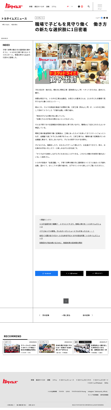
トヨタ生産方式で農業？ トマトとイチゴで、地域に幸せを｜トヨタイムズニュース (70, 225)
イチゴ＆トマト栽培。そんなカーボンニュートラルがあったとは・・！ (66, 231)
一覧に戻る (66, 315)
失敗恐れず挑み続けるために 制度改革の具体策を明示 (60, 242)
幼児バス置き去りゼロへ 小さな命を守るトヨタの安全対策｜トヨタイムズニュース (69, 237)
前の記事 (86, 315)
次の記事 (45, 315)
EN (72, 6)
